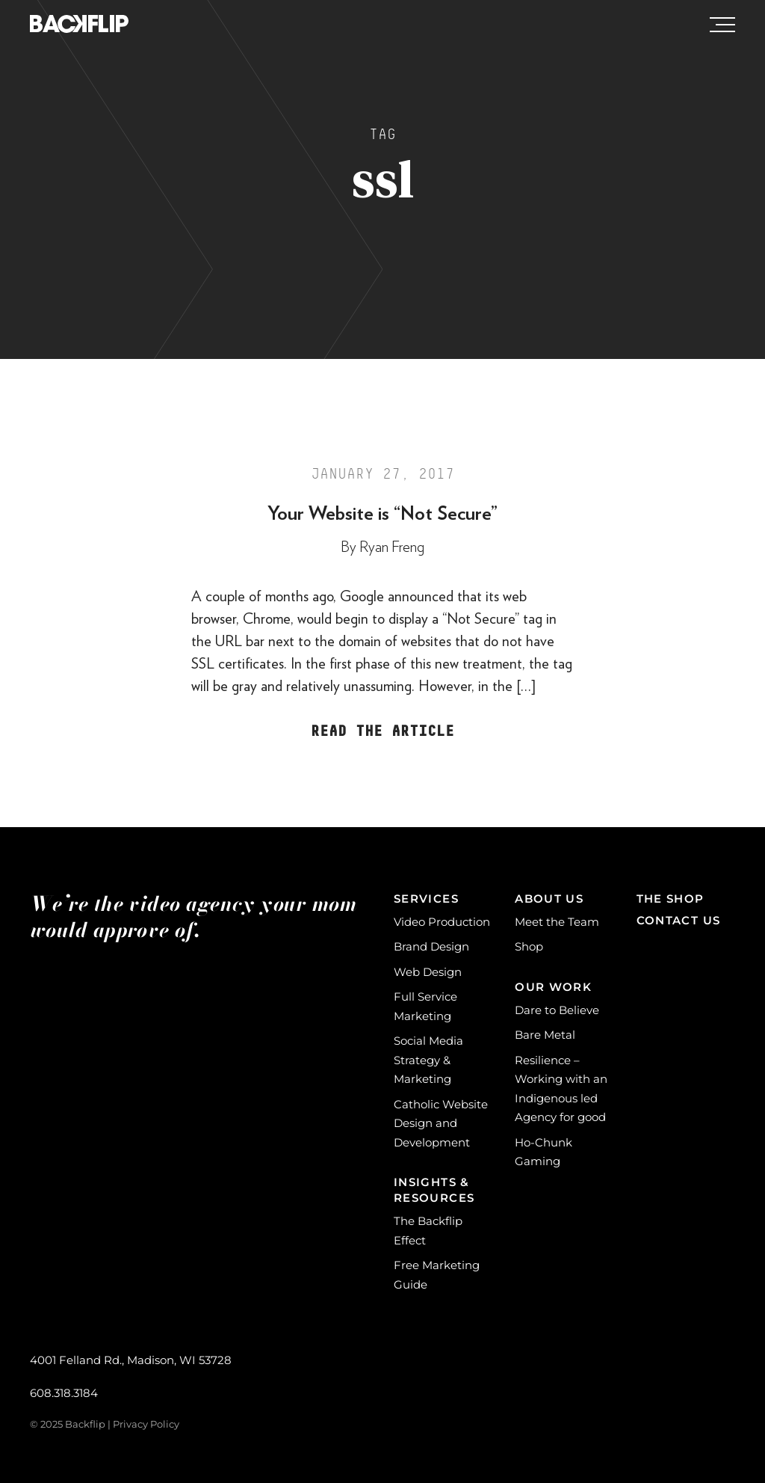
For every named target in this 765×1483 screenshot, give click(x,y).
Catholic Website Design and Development (441, 1123)
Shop (529, 946)
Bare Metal (545, 1035)
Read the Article (382, 731)
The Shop (670, 898)
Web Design (428, 972)
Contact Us (679, 920)
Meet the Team (557, 922)
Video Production (442, 922)
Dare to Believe (557, 1010)
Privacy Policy (146, 1424)
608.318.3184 (64, 1393)
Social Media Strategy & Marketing (428, 1060)
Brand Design (431, 946)
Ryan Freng (391, 547)
